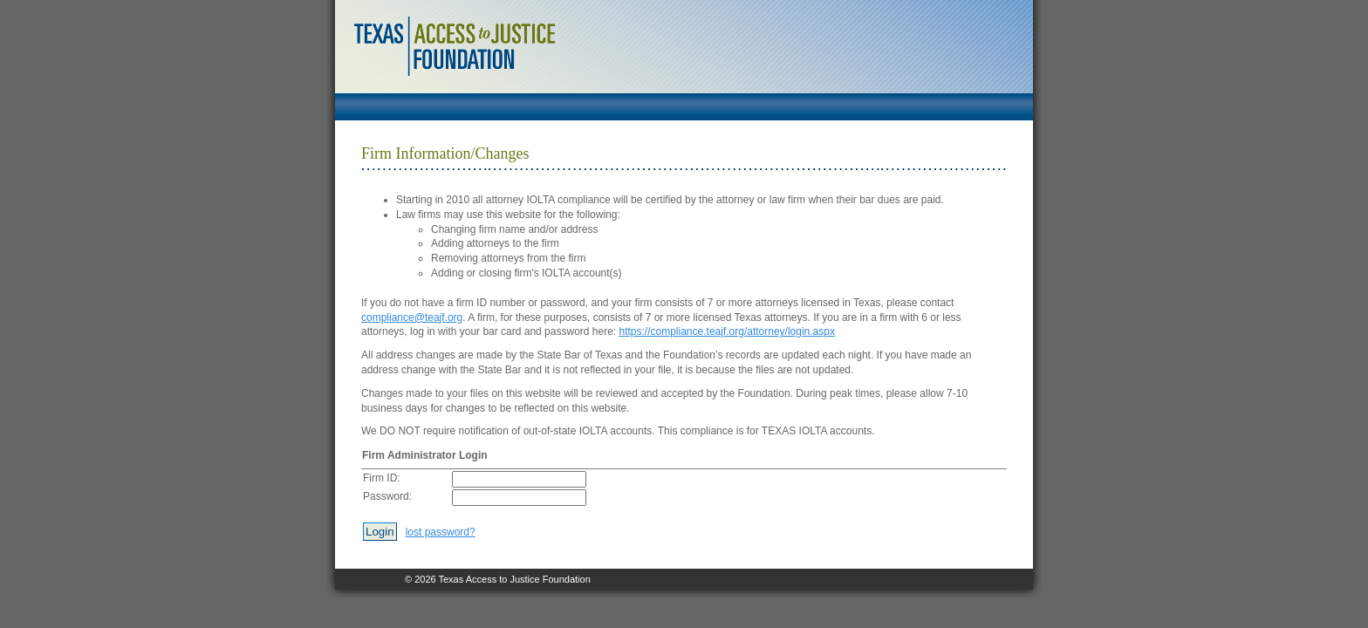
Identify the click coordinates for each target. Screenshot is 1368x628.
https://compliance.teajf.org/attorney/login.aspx (727, 331)
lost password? (440, 532)
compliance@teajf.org (411, 317)
